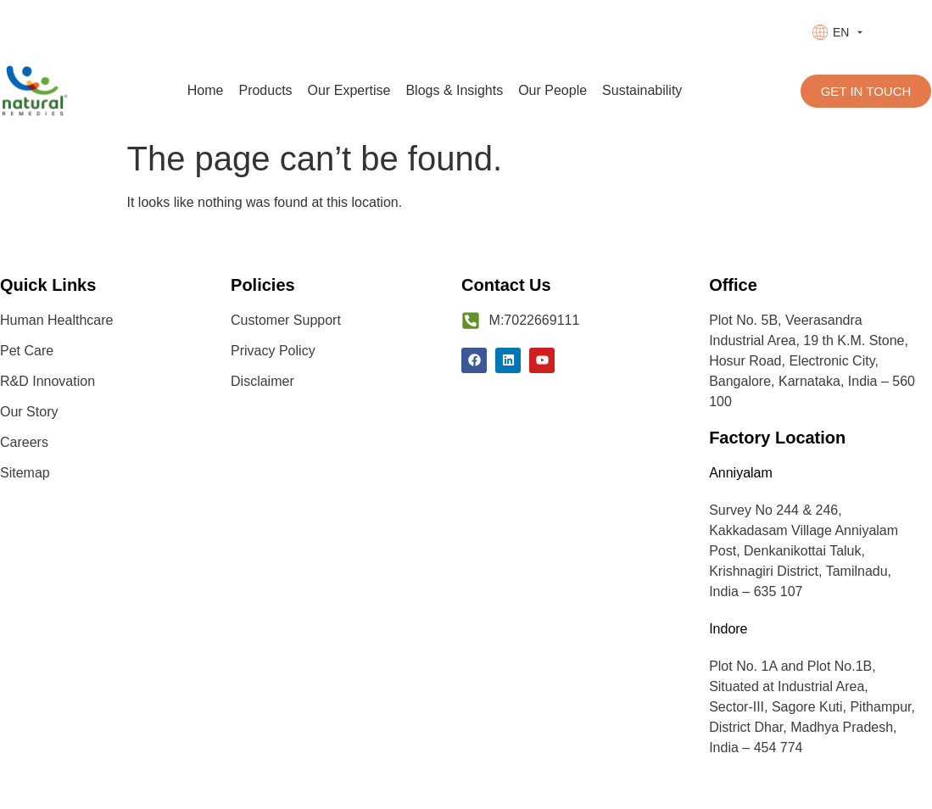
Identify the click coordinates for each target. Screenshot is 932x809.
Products (265, 90)
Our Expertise (349, 90)
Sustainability (642, 90)
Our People (552, 90)
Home (205, 90)
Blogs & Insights (454, 90)
